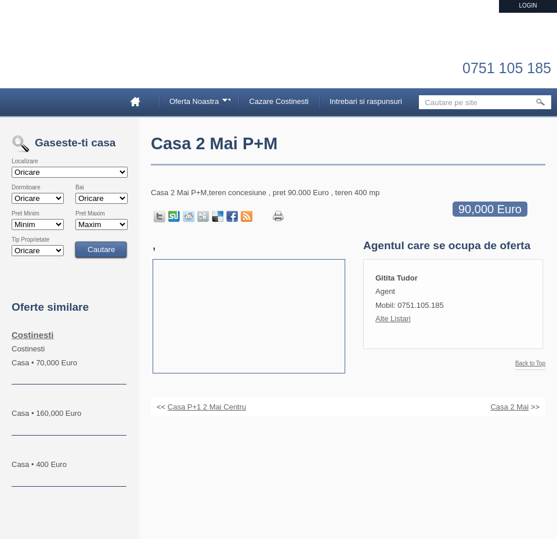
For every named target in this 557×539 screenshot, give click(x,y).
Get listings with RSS (246, 216)
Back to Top (530, 363)
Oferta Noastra (196, 103)
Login (528, 5)
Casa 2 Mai (509, 407)
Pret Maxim (90, 214)
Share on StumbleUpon (174, 216)
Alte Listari (393, 318)
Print (278, 216)
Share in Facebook (232, 216)
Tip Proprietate (30, 240)
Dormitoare (26, 188)
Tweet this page (159, 216)
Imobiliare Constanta (72, 58)
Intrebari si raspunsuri (366, 101)
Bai (79, 188)
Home (139, 101)
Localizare (25, 161)
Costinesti (33, 335)
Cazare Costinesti (279, 101)
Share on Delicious (217, 216)
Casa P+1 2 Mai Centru (207, 407)
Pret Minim (25, 214)
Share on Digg (203, 216)
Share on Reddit (188, 216)
